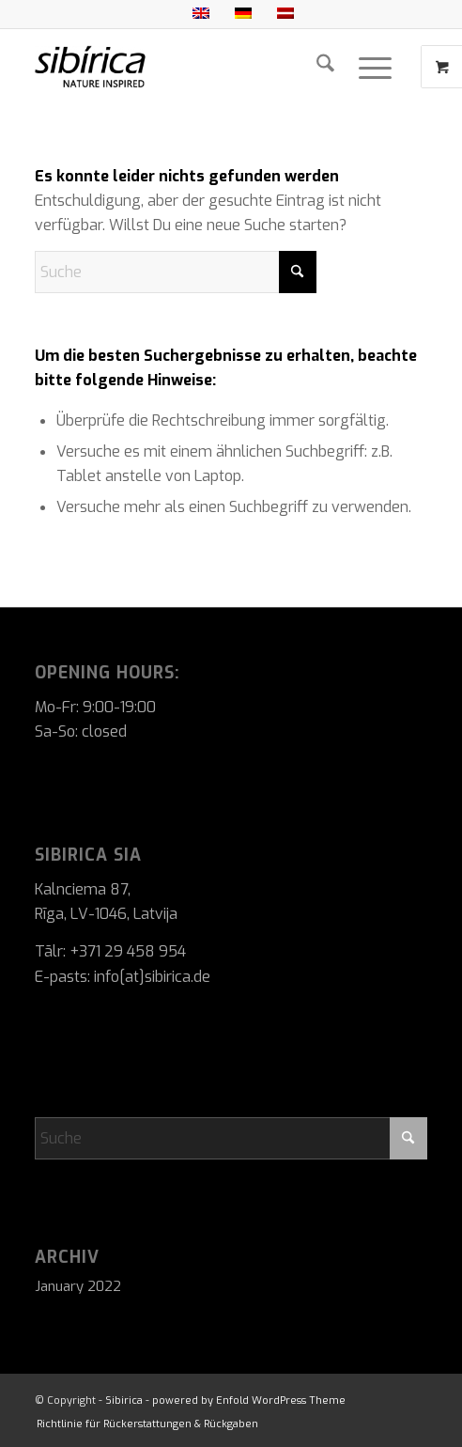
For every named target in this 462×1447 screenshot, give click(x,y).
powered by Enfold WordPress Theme (249, 1400)
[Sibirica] (192, 66)
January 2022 (78, 1286)
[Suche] (325, 66)
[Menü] (375, 66)
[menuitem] (325, 66)
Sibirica (124, 1400)
